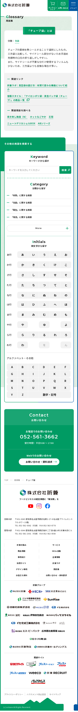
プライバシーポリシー (13, 694)
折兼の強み (21, 544)
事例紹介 (21, 557)
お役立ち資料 (21, 575)
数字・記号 (49, 395)
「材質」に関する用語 (21, 195)
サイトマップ (55, 694)
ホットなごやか (38, 116)
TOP (6, 480)
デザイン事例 (21, 569)
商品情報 (21, 551)
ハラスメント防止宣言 (36, 694)
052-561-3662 (39, 436)
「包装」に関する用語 (21, 202)
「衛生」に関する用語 (21, 209)
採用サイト (21, 563)
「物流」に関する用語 (21, 217)
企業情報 (56, 557)
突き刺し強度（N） (17, 116)
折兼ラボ (56, 563)
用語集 (17, 480)
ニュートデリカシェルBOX (21, 123)
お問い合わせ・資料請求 (39, 461)
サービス (56, 544)
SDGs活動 (56, 551)
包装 (17, 40)
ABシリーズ (44, 123)
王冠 (51, 116)
